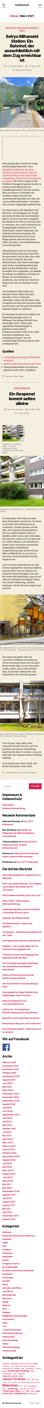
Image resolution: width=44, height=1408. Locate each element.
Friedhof (6, 1249)
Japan (21, 376)
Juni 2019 (7, 1177)
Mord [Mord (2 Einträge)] (37, 1382)
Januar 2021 (8, 1149)
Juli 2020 (7, 1163)
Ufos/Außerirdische (12, 1333)
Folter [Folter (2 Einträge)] (22, 1368)
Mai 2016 (7, 1188)
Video (22, 31)
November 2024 (10, 1097)
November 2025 (10, 1069)
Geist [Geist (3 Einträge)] (4, 1371)
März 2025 (7, 1090)
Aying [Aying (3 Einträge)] (35, 1363)
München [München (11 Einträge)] (10, 1385)
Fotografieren (11, 772)
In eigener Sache (10, 1263)
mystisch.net (22, 5)
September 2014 (10, 1191)
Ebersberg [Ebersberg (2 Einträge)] (31, 1366)
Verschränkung (22, 388)
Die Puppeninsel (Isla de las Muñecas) (21, 940)
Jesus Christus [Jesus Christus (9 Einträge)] (13, 1379)
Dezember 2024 (10, 1094)
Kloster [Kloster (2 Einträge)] (37, 1379)
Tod (4, 1326)
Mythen (6, 1305)
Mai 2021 (6, 1135)
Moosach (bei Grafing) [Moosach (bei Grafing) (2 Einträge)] (28, 1382)
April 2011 (7, 1212)
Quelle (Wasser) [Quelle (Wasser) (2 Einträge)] (33, 1386)
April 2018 (7, 1181)
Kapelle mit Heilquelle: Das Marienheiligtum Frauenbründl (18, 833)
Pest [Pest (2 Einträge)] (25, 1386)
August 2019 (8, 1174)
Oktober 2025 (9, 1073)
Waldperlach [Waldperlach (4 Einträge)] (21, 1393)
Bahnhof (9, 376)
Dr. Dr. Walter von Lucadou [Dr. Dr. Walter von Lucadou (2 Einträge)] (19, 1366)
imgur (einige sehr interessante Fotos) (22, 363)
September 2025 (11, 1076)
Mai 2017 (6, 1184)
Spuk (5, 1323)
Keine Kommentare (24, 70)
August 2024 (8, 1104)
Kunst (5, 1284)
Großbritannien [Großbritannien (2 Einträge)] (7, 1374)
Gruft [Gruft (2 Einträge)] (14, 1374)
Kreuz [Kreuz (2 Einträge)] (4, 1382)
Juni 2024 (7, 1111)
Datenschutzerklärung (13, 808)
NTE (4, 1309)
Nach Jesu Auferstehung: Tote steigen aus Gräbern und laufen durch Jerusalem (21, 886)
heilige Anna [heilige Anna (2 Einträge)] (21, 1374)
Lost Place (7, 1291)
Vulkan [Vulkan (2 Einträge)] (33, 1391)
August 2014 (8, 1195)
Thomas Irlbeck (16, 66)
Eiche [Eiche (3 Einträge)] (17, 1368)
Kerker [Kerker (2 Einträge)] (29, 1379)
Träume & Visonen (11, 1330)
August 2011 (8, 1205)
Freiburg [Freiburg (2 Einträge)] (38, 1368)
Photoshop (32, 772)
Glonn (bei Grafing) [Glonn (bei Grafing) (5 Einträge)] (18, 1370)
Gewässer (7, 1253)
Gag (19, 772)
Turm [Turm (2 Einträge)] (22, 1391)
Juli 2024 (7, 1107)
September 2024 (11, 1100)
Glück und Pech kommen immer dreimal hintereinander (19, 844)
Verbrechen (8, 1337)
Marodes (6, 1298)
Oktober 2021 (9, 1128)
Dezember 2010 (10, 1215)
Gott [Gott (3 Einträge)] (32, 1371)
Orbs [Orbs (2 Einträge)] (21, 1386)
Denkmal (6, 1239)
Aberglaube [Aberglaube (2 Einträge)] (6, 1363)
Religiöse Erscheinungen (14, 1316)
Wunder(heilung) (11, 1347)
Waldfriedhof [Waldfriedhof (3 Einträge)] (7, 1394)
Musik (5, 1302)
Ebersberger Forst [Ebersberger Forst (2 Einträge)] (8, 1368)
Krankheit (7, 1274)
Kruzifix (6, 1281)
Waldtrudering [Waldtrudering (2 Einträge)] (33, 1394)
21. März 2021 (34, 409)
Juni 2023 (7, 1118)
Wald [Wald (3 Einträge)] (38, 1391)
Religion (6, 1312)
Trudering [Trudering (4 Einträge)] (13, 1388)
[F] (22, 1047)
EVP (4, 1246)
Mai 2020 (7, 1167)
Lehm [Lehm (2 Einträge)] (9, 1382)
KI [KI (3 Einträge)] (33, 1379)
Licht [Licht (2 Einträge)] (18, 1382)
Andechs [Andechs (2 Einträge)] (29, 1363)
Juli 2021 (6, 1132)
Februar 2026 (9, 1062)
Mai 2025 (7, 1087)
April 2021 (7, 1139)
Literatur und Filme (11, 1288)
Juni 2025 (7, 1083)
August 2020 (9, 1160)
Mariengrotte (9, 1295)
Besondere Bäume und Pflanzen (18, 1235)
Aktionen (6, 1232)
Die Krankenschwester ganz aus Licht (21, 895)
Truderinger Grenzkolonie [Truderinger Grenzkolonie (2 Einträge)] (27, 1389)
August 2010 (8, 1219)
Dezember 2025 (10, 1066)
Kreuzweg (7, 1277)
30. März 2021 (34, 66)
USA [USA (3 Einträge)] (27, 1391)
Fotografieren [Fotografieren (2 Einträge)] (30, 1368)
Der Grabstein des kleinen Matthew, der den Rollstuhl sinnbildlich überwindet (20, 966)
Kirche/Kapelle (9, 1267)
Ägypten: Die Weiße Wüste (16, 918)
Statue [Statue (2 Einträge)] (4, 1389)
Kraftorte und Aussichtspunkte (22, 28)
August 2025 (8, 1080)
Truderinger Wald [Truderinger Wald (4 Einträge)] (11, 1391)
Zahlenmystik (9, 1350)
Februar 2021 (9, 1146)
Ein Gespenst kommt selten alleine (22, 398)
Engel (5, 1242)
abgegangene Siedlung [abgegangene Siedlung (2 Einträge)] (18, 1363)
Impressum (8, 805)
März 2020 (7, 1170)
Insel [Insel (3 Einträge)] (21, 1376)
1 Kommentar (23, 413)
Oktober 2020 (9, 1153)
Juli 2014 (7, 1198)
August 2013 (8, 1202)
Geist (24, 772)
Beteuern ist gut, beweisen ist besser (20, 1018)
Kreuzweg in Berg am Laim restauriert (21, 1023)
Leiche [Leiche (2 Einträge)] (14, 1382)
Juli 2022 (7, 1121)
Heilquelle (7, 1256)
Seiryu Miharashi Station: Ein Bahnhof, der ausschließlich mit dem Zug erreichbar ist (22, 48)
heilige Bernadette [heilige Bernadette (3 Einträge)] (10, 1376)
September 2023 (11, 1114)
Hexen (5, 1260)
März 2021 (7, 1142)
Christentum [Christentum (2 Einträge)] (6, 1366)
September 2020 (11, 1156)
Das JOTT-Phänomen (27, 862)
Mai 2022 (7, 1125)
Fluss (15, 376)
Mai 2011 (6, 1209)
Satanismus (8, 1319)
